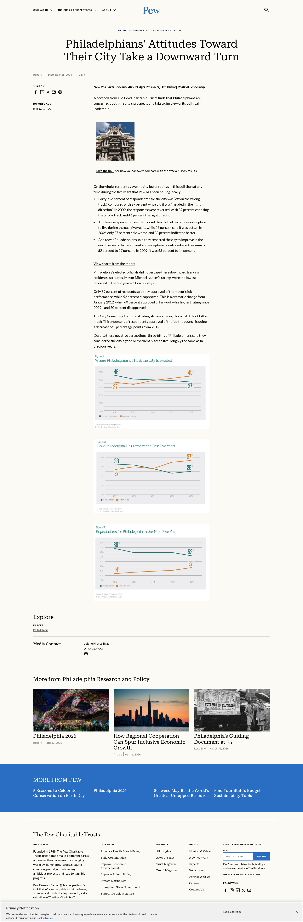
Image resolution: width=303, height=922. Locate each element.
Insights (162, 844)
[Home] (66, 834)
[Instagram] (231, 890)
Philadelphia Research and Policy (106, 679)
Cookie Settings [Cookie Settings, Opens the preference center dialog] (232, 911)
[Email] (238, 856)
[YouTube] (249, 890)
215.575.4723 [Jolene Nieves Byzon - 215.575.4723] (93, 648)
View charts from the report (114, 263)
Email (225, 850)
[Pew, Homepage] (151, 10)
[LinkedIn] (238, 890)
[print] (60, 92)
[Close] (297, 912)
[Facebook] (225, 890)
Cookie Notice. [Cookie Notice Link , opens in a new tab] (45, 918)
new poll (102, 98)
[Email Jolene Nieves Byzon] (86, 654)
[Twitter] (243, 890)
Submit (261, 856)
